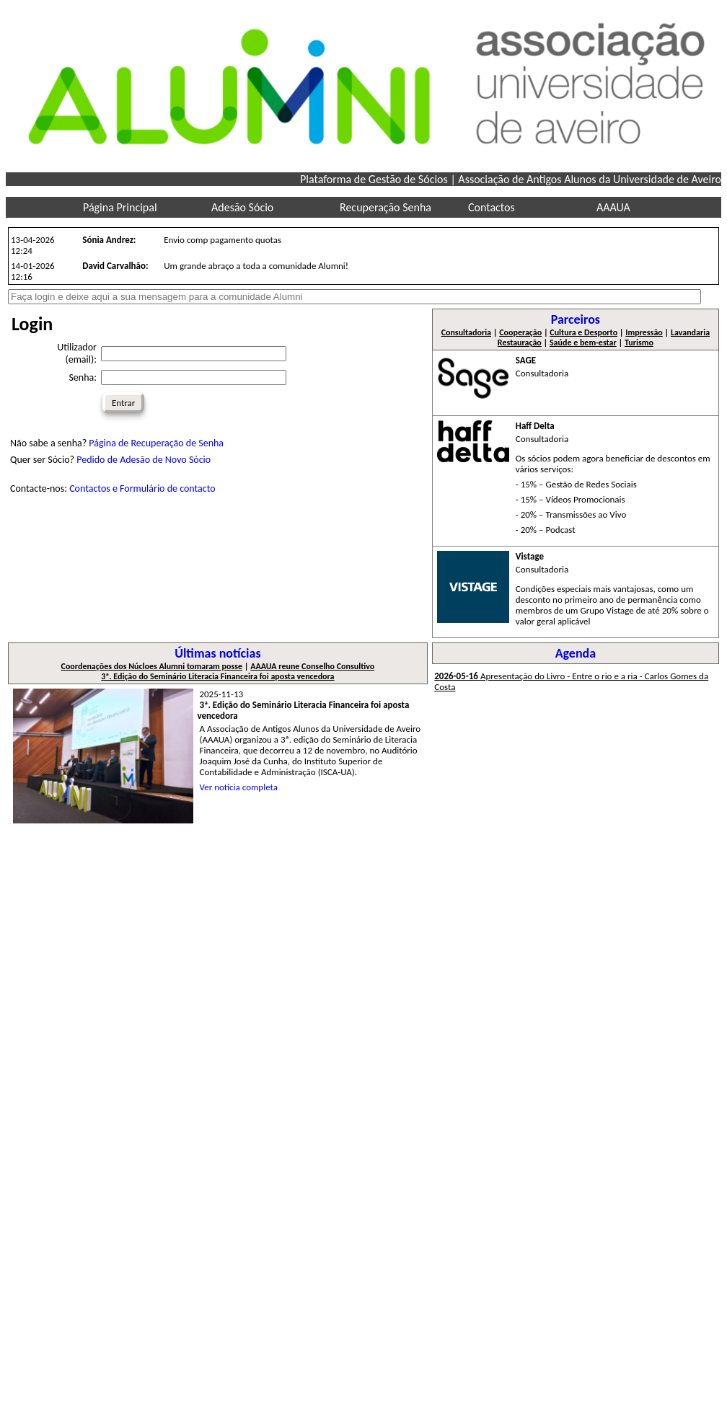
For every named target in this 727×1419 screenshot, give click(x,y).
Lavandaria (690, 332)
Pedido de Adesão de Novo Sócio (143, 460)
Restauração (520, 342)
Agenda (575, 653)
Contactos (491, 207)
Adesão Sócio (242, 207)
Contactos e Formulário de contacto (142, 488)
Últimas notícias (217, 653)
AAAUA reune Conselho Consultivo (312, 666)
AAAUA (613, 207)
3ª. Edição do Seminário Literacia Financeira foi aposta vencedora (217, 676)
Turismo (639, 342)
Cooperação (520, 332)
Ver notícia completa (239, 787)
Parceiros (575, 319)
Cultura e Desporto (583, 332)
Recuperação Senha (385, 207)
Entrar (123, 402)
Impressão (644, 332)
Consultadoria (466, 332)
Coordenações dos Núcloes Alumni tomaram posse (151, 666)
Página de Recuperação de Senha (156, 443)
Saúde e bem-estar (583, 342)
